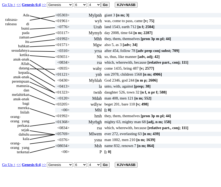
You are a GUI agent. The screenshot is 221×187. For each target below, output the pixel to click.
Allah (25, 64)
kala (26, 139)
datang (24, 68)
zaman (24, 37)
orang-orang (15, 117)
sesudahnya (20, 50)
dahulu (24, 134)
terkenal (23, 152)
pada (25, 33)
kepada (23, 72)
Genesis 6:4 (31, 5)
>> (44, 5)
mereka (23, 108)
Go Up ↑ (9, 5)
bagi (26, 103)
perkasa (23, 125)
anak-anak (21, 59)
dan (26, 90)
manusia (22, 86)
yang (25, 121)
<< (18, 5)
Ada (26, 15)
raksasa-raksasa (11, 19)
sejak (25, 130)
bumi (25, 28)
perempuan (20, 81)
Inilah (24, 112)
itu (27, 41)
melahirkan (20, 94)
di (27, 24)
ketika (24, 55)
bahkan (23, 46)
